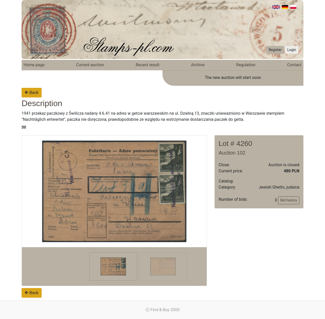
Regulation (245, 64)
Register (275, 50)
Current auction (90, 64)
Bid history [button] (288, 200)
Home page (34, 64)
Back (31, 92)
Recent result (147, 64)
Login (291, 50)
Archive (198, 64)
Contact (294, 64)
